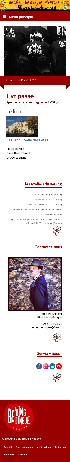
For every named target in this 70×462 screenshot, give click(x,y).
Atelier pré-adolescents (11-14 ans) (44, 204)
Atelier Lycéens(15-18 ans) (48, 199)
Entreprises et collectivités (49, 209)
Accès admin (44, 447)
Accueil (8, 447)
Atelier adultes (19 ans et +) (48, 194)
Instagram (60, 447)
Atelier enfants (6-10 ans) (23, 209)
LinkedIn (22, 454)
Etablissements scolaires (49, 214)
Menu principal (21, 17)
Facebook (9, 454)
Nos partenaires (24, 447)
